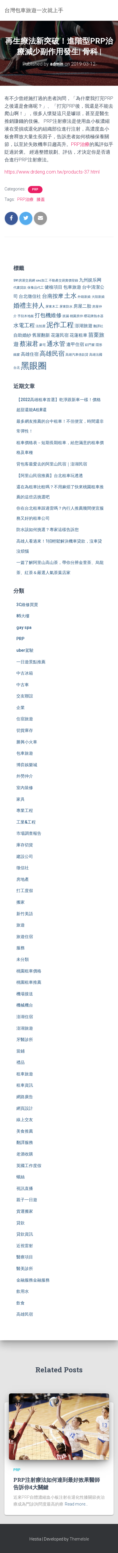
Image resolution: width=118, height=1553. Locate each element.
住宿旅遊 (24, 718)
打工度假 (24, 890)
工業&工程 (26, 822)
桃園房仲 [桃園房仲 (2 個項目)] (76, 316)
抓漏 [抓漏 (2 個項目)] (65, 316)
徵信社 (22, 867)
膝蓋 (41, 199)
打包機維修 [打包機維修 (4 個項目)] (48, 315)
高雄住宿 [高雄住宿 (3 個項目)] (30, 354)
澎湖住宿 (24, 1016)
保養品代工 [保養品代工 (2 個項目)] (35, 288)
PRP (35, 189)
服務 (20, 947)
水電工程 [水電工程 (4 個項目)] (24, 325)
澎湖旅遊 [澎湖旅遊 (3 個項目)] (83, 325)
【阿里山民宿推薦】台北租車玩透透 (49, 475)
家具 (20, 799)
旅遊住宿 (24, 936)
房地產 (22, 879)
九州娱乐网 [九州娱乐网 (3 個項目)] (90, 280)
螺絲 (20, 1176)
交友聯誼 (24, 696)
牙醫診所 (24, 1039)
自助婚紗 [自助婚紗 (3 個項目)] (22, 335)
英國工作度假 (28, 1165)
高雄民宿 (24, 1314)
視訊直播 (24, 1188)
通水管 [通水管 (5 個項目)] (56, 343)
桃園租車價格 (28, 971)
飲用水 (22, 1291)
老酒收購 (24, 1154)
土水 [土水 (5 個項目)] (70, 295)
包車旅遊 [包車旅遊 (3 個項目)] (72, 287)
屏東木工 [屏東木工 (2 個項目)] (52, 307)
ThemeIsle (79, 1539)
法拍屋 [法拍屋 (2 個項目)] (40, 326)
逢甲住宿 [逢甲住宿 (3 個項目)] (75, 344)
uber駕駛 (25, 650)
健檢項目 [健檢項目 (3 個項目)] (53, 287)
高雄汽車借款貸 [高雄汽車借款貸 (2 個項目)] (76, 355)
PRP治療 (80, 144)
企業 (20, 707)
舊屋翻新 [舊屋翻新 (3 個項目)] (41, 335)
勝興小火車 (26, 742)
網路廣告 (24, 1096)
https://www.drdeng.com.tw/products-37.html (52, 172)
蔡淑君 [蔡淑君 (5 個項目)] (29, 343)
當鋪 (20, 1051)
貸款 (20, 1222)
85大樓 (22, 615)
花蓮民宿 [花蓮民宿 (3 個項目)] (60, 335)
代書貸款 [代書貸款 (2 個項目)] (19, 288)
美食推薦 (24, 1131)
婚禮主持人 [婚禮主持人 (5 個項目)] (29, 305)
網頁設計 (24, 1108)
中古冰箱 (24, 673)
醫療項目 (24, 1257)
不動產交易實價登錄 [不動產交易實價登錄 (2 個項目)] (63, 280)
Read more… (76, 1504)
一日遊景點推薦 (30, 661)
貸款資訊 (24, 1234)
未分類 (22, 959)
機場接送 (24, 993)
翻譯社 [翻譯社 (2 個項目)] (98, 326)
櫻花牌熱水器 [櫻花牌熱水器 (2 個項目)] (93, 316)
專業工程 (24, 810)
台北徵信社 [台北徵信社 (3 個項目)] (30, 296)
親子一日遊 (26, 1199)
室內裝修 (24, 787)
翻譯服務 (24, 1142)
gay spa (24, 627)
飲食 (20, 1303)
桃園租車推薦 (28, 982)
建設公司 (24, 856)
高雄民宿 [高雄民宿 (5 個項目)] (52, 353)
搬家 (20, 902)
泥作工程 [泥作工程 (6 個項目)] (60, 325)
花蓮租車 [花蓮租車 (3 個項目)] (78, 335)
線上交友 (24, 1119)
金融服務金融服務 (33, 1280)
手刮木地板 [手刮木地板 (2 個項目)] (26, 316)
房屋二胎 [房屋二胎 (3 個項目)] (82, 306)
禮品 (20, 1062)
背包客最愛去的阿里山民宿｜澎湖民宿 (51, 464)
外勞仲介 (24, 776)
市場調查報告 (28, 833)
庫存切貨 (24, 845)
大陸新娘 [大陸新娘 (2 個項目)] (98, 297)
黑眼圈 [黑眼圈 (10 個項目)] (34, 366)
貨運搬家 (24, 1211)
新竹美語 (24, 913)
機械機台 (24, 1005)
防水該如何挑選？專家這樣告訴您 (47, 529)
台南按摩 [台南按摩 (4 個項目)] (52, 296)
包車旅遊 (24, 753)
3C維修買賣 (27, 604)
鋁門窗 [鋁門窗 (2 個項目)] (90, 345)
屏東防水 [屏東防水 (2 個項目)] (66, 307)
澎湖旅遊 (24, 1028)
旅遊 (20, 925)
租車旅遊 (24, 1074)
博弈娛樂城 (26, 764)
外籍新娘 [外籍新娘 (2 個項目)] (84, 297)
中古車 (22, 684)
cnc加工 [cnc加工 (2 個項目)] (42, 280)
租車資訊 (24, 1085)
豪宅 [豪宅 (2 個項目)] (42, 345)
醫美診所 (24, 1268)
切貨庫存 (24, 730)
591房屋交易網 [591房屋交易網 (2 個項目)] (24, 280)
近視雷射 (24, 1245)
